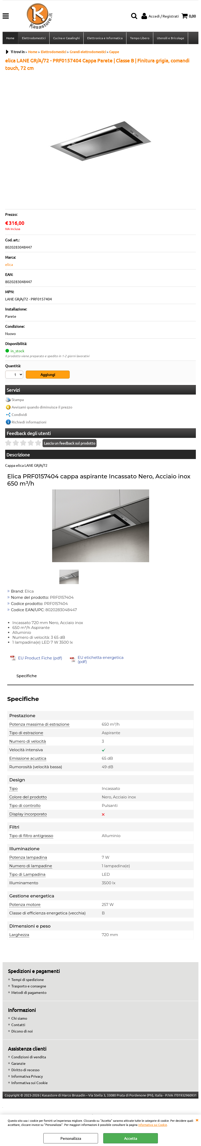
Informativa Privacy (27, 1076)
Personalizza (70, 1138)
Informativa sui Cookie (152, 1125)
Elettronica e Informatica (105, 38)
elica (9, 264)
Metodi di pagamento (28, 992)
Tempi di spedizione (27, 979)
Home (10, 38)
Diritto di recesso (25, 1069)
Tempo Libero (139, 38)
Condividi (19, 414)
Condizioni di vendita (28, 1056)
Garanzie (18, 1063)
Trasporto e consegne (28, 986)
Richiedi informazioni (29, 422)
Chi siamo (19, 1018)
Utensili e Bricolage (170, 38)
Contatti (18, 1024)
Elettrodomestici (34, 38)
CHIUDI (196, 1119)
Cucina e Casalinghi (66, 38)
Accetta (130, 1138)
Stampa (18, 399)
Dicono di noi (22, 1031)
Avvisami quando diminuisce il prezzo (42, 407)
